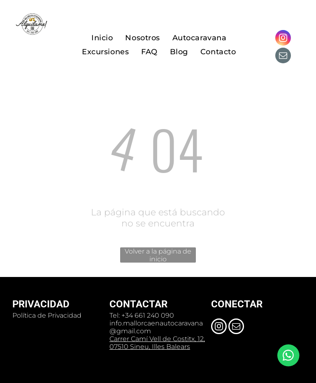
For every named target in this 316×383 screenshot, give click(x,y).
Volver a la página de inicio (158, 255)
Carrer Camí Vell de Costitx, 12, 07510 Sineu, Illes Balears (157, 343)
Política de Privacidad (46, 315)
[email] (283, 56)
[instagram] (283, 39)
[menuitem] (102, 38)
